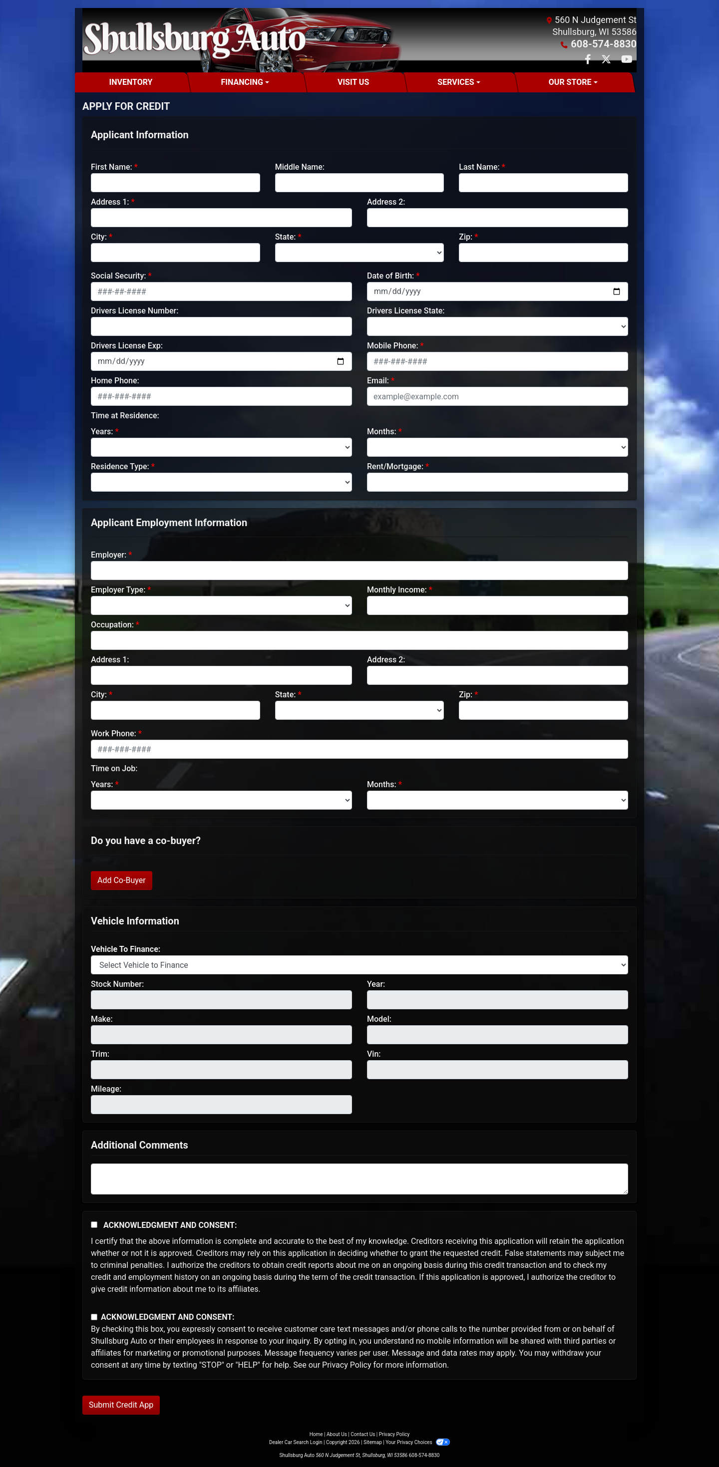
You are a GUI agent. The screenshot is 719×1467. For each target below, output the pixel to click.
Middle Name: (300, 166)
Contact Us (363, 1434)
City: (99, 236)
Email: (378, 380)
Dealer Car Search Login (296, 1442)
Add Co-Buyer (121, 879)
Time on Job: (114, 768)
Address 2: (386, 201)
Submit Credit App (121, 1404)
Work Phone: (113, 733)
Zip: (465, 236)
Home (316, 1434)
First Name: (111, 166)
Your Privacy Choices (417, 1442)
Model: (379, 1018)
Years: (102, 431)
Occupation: (112, 624)
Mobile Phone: (392, 345)
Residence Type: (120, 466)
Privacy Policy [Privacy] (394, 1434)
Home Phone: (115, 380)
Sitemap (372, 1442)
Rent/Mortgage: (395, 466)
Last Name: (479, 166)
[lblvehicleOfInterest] (359, 964)
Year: (376, 983)
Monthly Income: (397, 589)
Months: (381, 431)
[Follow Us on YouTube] (627, 59)
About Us (337, 1434)
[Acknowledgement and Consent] (94, 1224)
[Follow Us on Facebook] (589, 59)
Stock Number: (117, 983)
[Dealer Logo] (194, 39)
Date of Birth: (390, 275)
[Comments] (359, 1178)
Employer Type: (118, 589)
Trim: (100, 1053)
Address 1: (110, 201)
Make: (102, 1018)
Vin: (374, 1053)
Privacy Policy (346, 1364)
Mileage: (106, 1088)
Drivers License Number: (134, 310)
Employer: (108, 554)
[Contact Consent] (94, 1316)
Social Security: (118, 275)
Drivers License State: (406, 310)
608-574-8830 (607, 43)
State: (285, 236)
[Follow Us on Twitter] (607, 59)
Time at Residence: (125, 415)
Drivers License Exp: (127, 345)
